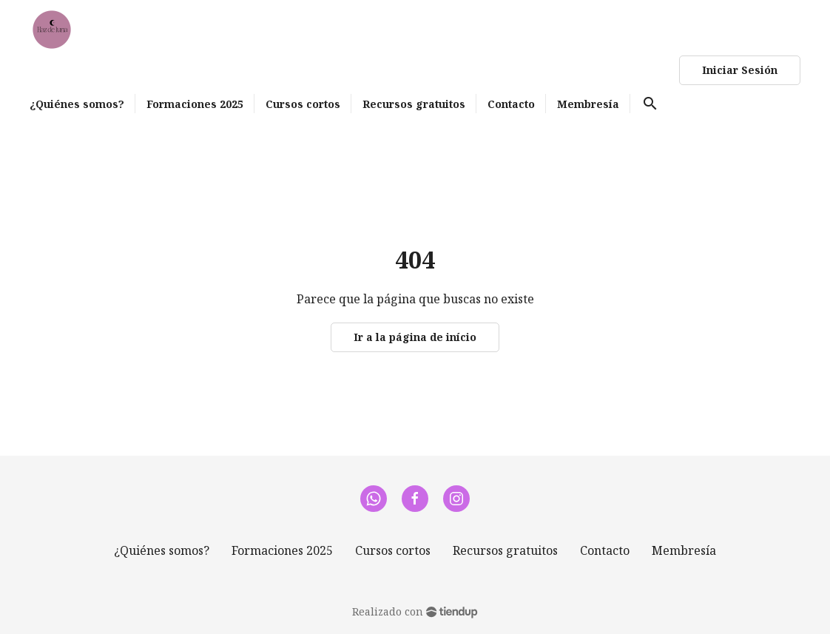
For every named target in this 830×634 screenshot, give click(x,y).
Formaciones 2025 (282, 550)
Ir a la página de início (415, 337)
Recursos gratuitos (505, 550)
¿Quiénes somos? (161, 550)
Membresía (684, 550)
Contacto (605, 550)
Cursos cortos (393, 550)
